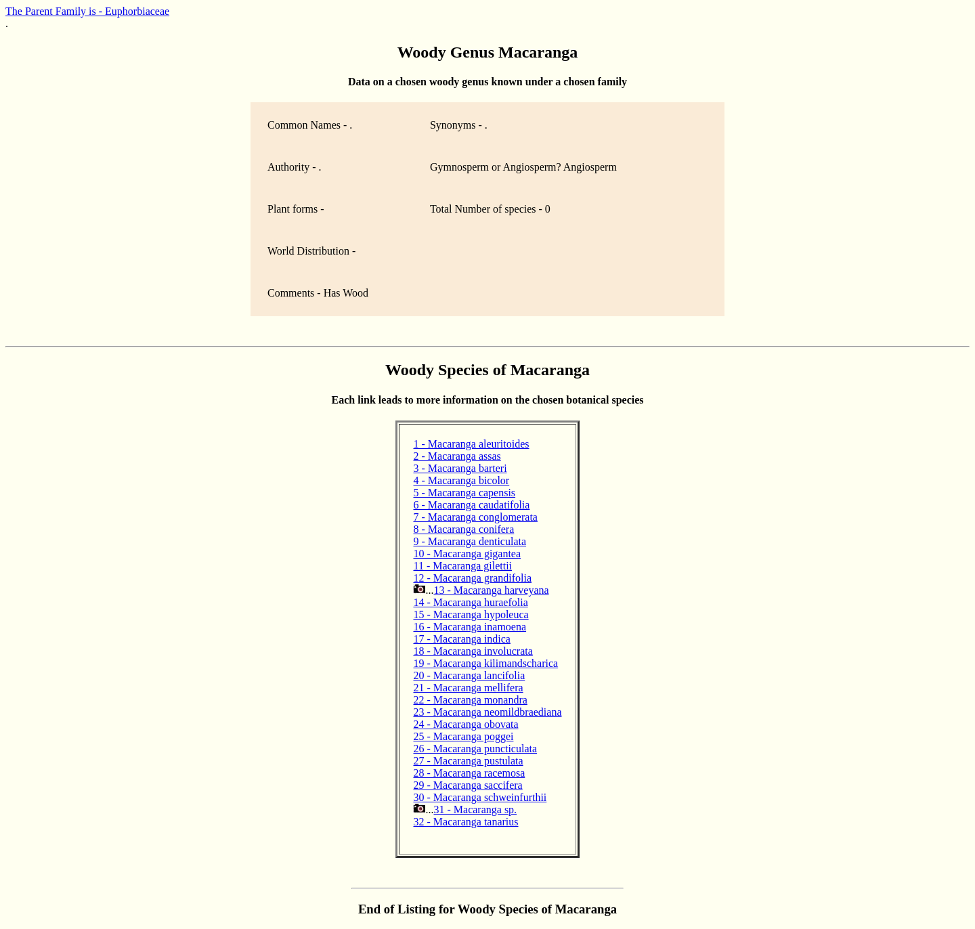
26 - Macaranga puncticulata (475, 748)
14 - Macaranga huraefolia (470, 602)
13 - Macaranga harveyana (490, 590)
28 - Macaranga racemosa (469, 773)
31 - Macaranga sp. (475, 809)
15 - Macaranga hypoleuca (470, 614)
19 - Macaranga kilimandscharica (485, 663)
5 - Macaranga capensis (464, 492)
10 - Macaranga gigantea (467, 553)
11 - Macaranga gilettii (462, 565)
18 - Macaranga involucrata (472, 651)
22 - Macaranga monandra (470, 700)
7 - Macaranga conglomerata (475, 517)
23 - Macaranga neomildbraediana (487, 712)
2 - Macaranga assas (456, 456)
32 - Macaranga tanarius (465, 821)
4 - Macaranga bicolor (461, 480)
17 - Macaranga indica (461, 639)
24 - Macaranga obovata (465, 724)
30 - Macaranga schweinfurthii (479, 797)
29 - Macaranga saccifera (467, 785)
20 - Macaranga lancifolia (469, 675)
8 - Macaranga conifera (463, 529)
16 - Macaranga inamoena (469, 626)
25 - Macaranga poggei (463, 736)
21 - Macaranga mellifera (468, 687)
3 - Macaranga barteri (459, 468)
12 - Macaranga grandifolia (472, 578)
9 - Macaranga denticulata (469, 541)
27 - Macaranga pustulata (468, 760)
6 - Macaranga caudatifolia (471, 505)
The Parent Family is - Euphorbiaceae (87, 11)
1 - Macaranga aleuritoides (471, 444)
